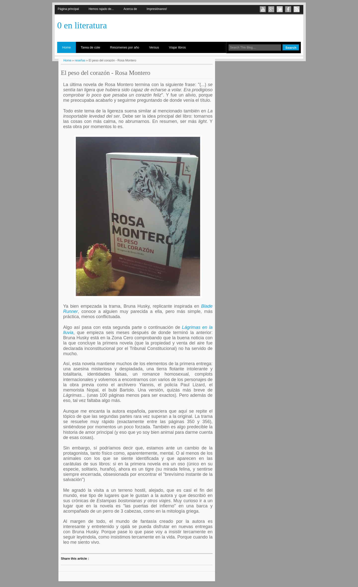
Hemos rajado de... (101, 9)
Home (66, 47)
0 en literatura (82, 25)
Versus (154, 47)
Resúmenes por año (124, 47)
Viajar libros (177, 47)
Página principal (68, 9)
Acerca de (130, 9)
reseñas (80, 60)
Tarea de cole (90, 47)
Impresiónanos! (157, 9)
